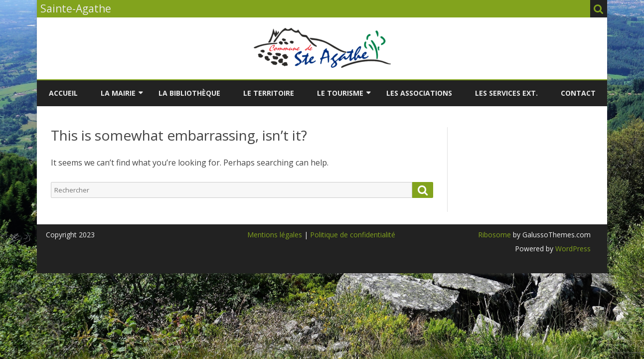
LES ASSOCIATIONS (419, 93)
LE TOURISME (340, 93)
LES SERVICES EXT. (506, 93)
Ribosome (494, 234)
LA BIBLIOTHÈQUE (189, 93)
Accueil (63, 93)
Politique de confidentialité (352, 234)
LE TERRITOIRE (268, 93)
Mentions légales (274, 234)
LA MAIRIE (118, 93)
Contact (578, 93)
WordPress (572, 248)
